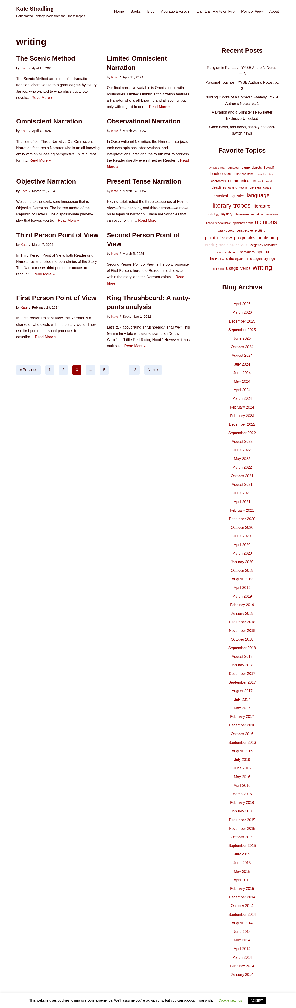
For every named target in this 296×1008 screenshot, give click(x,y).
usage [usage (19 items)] (232, 268)
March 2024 (242, 398)
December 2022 (242, 424)
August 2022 (242, 441)
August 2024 (242, 355)
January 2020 (242, 562)
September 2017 (242, 682)
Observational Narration (144, 121)
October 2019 (242, 570)
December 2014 (242, 897)
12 (134, 370)
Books (135, 11)
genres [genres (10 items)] (255, 187)
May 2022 (242, 459)
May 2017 (242, 708)
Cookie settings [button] (230, 1000)
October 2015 (242, 837)
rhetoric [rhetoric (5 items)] (233, 252)
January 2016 (242, 811)
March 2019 (242, 596)
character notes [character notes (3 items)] (264, 174)
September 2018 (242, 648)
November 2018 (242, 631)
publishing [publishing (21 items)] (267, 237)
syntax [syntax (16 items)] (263, 251)
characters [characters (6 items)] (218, 181)
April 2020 (242, 545)
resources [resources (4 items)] (220, 252)
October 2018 (242, 639)
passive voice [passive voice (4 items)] (226, 230)
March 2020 (242, 553)
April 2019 (242, 588)
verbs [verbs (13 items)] (245, 268)
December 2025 (242, 321)
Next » (153, 370)
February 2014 (242, 966)
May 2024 (242, 381)
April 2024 (242, 390)
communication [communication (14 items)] (242, 180)
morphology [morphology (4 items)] (212, 214)
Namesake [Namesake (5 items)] (242, 214)
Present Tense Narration (144, 181)
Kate (24, 68)
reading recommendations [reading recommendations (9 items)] (226, 245)
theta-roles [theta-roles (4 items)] (217, 268)
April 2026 (242, 304)
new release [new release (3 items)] (271, 214)
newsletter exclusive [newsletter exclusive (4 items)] (218, 223)
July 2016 (242, 760)
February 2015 (242, 889)
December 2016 (242, 725)
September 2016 (242, 742)
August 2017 (242, 691)
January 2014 (242, 975)
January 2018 (242, 665)
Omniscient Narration (49, 121)
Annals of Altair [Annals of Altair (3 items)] (217, 167)
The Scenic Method (45, 58)
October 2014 (242, 906)
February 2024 (242, 407)
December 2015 (242, 820)
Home (119, 11)
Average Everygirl (175, 11)
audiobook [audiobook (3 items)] (233, 167)
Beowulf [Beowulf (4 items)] (269, 167)
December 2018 (242, 622)
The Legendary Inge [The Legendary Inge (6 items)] (261, 259)
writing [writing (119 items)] (262, 267)
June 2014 (242, 932)
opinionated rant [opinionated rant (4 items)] (243, 223)
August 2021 (242, 484)
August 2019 (242, 579)
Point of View (252, 11)
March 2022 (242, 467)
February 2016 (242, 803)
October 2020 (242, 527)
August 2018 (242, 656)
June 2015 (242, 863)
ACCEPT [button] (257, 1000)
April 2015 (242, 880)
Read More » (42, 98)
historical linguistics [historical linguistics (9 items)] (228, 196)
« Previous (28, 370)
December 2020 (242, 519)
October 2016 (242, 734)
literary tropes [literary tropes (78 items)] (231, 205)
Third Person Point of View (57, 235)
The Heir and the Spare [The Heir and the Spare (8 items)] (226, 259)
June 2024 (242, 373)
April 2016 (242, 785)
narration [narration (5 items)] (257, 214)
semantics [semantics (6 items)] (247, 252)
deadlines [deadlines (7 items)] (219, 187)
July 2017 (242, 699)
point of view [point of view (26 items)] (218, 237)
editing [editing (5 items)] (232, 187)
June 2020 (242, 536)
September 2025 (242, 330)
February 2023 (242, 416)
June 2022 (242, 450)
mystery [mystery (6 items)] (226, 214)
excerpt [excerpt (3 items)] (243, 187)
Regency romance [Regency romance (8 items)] (264, 245)
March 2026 (242, 312)
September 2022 (242, 433)
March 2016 (242, 794)
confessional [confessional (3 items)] (265, 181)
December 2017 (242, 674)
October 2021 (242, 476)
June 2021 (242, 493)
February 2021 (242, 510)
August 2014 (242, 923)
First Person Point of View (56, 297)
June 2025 (242, 338)
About (274, 11)
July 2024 (242, 364)
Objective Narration (46, 181)
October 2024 (242, 347)
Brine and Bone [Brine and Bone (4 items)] (243, 174)
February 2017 (242, 717)
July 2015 (242, 854)
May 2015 (242, 871)
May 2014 (242, 940)
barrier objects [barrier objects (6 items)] (251, 167)
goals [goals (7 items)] (267, 187)
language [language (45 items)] (258, 195)
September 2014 (242, 914)
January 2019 (242, 613)
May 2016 (242, 777)
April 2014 (242, 949)
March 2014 (242, 957)
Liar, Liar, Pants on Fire (216, 11)
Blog (151, 11)
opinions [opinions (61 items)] (266, 222)
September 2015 (242, 846)
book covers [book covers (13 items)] (221, 173)
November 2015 (242, 828)
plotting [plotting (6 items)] (260, 230)
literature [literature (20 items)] (262, 206)
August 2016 (242, 751)
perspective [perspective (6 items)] (245, 230)
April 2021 (242, 502)
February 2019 (242, 605)
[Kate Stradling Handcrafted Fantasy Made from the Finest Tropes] (50, 11)
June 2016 (242, 768)
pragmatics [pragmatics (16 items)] (244, 237)
